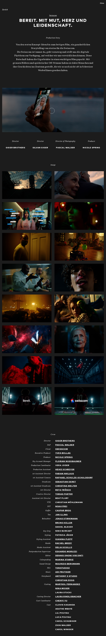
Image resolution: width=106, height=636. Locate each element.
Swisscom (61, 449)
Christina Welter (66, 486)
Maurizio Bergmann (67, 564)
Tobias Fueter (64, 494)
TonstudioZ (62, 568)
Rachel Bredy (63, 543)
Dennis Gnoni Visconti (69, 556)
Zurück (5, 9)
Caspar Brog (63, 511)
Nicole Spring (64, 457)
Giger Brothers (65, 441)
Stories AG (7, 3)
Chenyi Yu (61, 601)
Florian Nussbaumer (68, 461)
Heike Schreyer (64, 469)
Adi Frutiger (63, 572)
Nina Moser (62, 588)
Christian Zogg (64, 580)
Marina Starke (64, 560)
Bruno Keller (63, 523)
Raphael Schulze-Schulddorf (74, 478)
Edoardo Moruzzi (66, 552)
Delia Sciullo (63, 547)
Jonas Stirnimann (66, 519)
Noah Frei (61, 506)
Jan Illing (61, 515)
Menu (100, 3)
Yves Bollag (63, 453)
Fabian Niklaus (64, 474)
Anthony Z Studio (66, 576)
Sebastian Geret (65, 482)
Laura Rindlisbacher (68, 597)
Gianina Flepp (64, 539)
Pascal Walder (64, 445)
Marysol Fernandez (67, 584)
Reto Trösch (63, 490)
